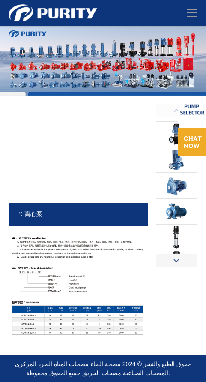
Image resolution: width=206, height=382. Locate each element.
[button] (176, 260)
